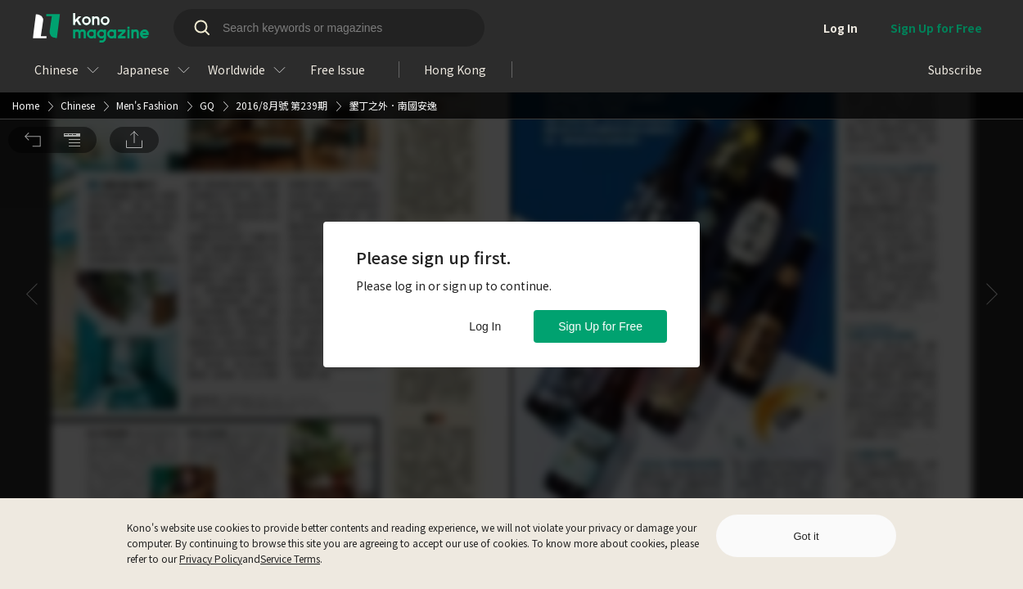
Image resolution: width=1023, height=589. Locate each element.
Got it (805, 536)
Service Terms (290, 558)
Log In (485, 326)
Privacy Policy (210, 558)
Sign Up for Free (600, 326)
